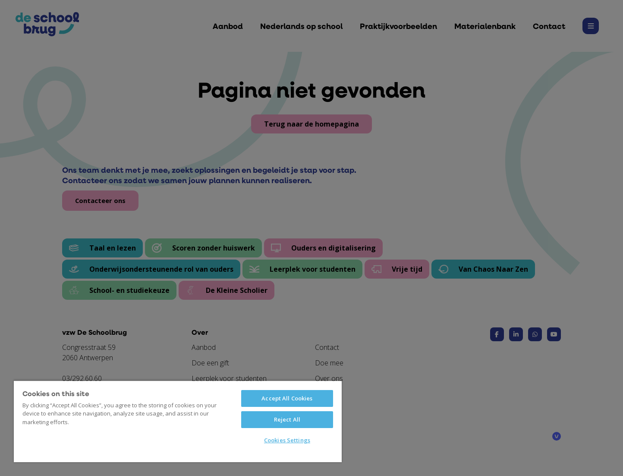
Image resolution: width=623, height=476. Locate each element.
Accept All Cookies (286, 398)
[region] (178, 421)
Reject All (287, 419)
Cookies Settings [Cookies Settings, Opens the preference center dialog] (287, 440)
